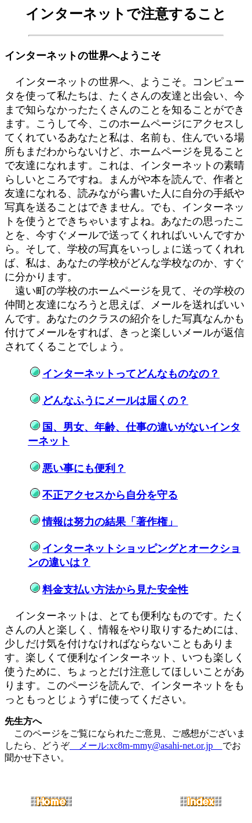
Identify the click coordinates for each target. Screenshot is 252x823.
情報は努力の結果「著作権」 (110, 522)
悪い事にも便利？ (84, 468)
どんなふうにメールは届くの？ (115, 400)
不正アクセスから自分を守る (110, 495)
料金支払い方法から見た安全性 (115, 589)
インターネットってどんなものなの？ (131, 374)
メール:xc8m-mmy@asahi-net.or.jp (146, 745)
